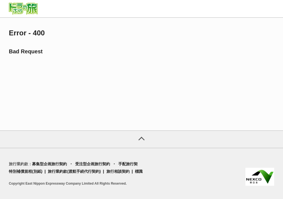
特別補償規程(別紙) (25, 171)
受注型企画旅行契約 (92, 164)
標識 (139, 171)
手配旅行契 (128, 164)
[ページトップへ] (141, 139)
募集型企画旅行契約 (49, 164)
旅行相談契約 (118, 171)
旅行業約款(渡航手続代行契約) (74, 171)
